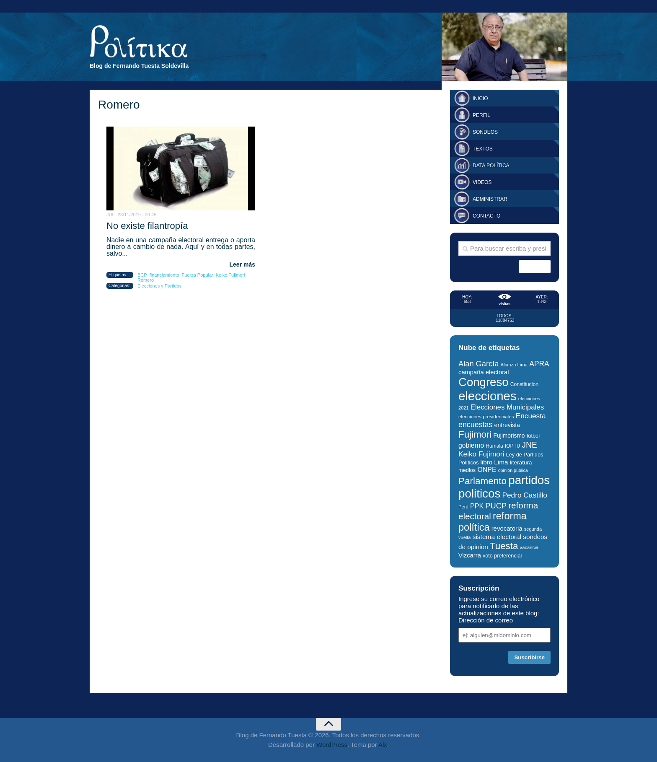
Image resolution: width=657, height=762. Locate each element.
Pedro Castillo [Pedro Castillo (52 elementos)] (524, 495)
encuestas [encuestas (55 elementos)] (475, 424)
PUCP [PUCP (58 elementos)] (496, 505)
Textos (483, 149)
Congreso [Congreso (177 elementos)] (483, 382)
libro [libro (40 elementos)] (487, 462)
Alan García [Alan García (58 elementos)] (478, 363)
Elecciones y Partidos (159, 285)
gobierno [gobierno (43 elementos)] (471, 445)
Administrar (490, 199)
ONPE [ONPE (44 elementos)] (486, 469)
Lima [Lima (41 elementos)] (501, 462)
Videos (482, 182)
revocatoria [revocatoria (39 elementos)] (506, 528)
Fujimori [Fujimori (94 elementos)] (474, 434)
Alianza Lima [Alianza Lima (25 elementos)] (514, 364)
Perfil (481, 115)
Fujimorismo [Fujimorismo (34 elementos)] (509, 436)
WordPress (331, 744)
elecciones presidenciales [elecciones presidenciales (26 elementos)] (486, 416)
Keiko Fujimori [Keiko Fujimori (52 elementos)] (481, 454)
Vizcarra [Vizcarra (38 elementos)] (469, 555)
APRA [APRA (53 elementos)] (539, 364)
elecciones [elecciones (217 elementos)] (487, 396)
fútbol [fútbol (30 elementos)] (533, 436)
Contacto (486, 216)
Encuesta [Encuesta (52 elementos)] (531, 416)
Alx (382, 744)
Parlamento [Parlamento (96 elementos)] (482, 481)
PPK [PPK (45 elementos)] (477, 506)
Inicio (480, 98)
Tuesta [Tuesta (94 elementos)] (504, 546)
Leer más (242, 264)
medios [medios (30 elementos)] (467, 470)
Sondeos (485, 132)
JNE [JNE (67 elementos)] (529, 444)
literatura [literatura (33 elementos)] (521, 462)
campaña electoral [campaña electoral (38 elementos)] (483, 372)
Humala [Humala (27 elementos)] (494, 446)
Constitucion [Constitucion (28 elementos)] (524, 384)
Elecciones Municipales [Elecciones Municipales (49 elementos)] (507, 407)
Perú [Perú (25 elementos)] (463, 506)
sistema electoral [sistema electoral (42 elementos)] (497, 536)
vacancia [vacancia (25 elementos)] (529, 547)
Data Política (491, 165)
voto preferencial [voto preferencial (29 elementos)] (502, 556)
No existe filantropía (147, 225)
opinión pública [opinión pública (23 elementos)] (513, 470)
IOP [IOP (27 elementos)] (509, 446)
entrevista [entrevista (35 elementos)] (507, 425)
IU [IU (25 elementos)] (517, 445)
